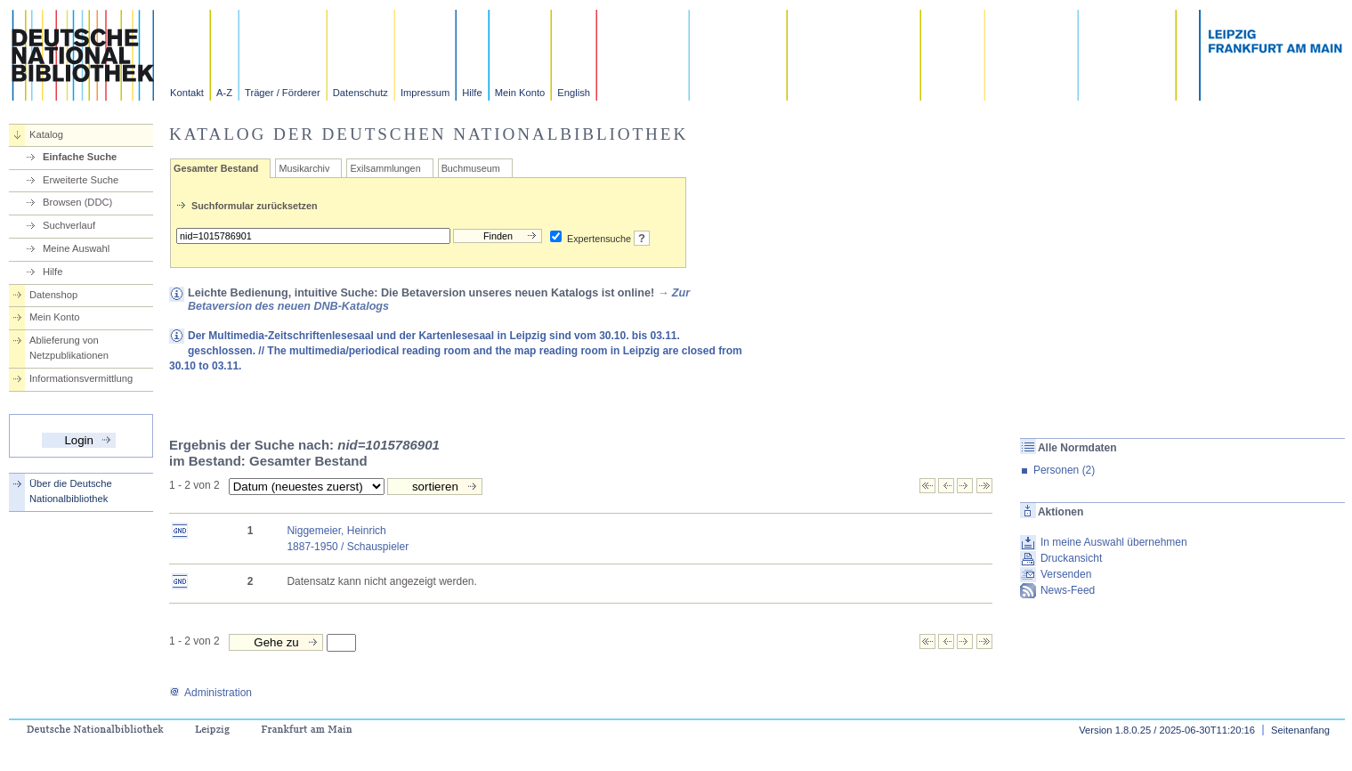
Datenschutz (360, 92)
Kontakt (187, 92)
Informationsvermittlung (81, 378)
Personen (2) (1064, 470)
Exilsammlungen (385, 168)
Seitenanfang (1300, 730)
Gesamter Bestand (216, 168)
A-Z (224, 92)
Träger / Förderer (282, 92)
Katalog (46, 134)
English (573, 92)
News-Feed (1067, 590)
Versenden (1065, 574)
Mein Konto (520, 92)
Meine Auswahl (76, 248)
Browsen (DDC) (77, 202)
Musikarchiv (304, 168)
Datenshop (53, 294)
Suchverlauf (69, 225)
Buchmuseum (470, 168)
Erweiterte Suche (80, 179)
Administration (210, 692)
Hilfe (472, 92)
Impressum (425, 92)
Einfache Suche (80, 156)
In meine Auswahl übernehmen (1113, 542)
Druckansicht (1071, 558)
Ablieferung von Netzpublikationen (69, 348)
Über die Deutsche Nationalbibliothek (70, 491)
